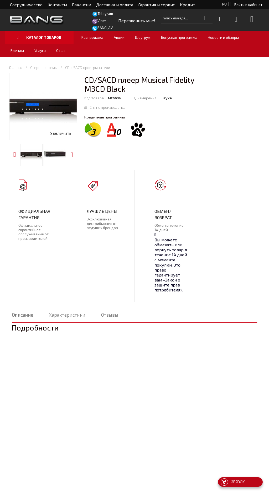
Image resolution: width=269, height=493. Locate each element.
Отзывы (109, 315)
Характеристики (67, 315)
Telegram (105, 13)
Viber (101, 20)
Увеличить (60, 133)
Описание (22, 315)
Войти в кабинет (248, 4)
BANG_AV (105, 27)
